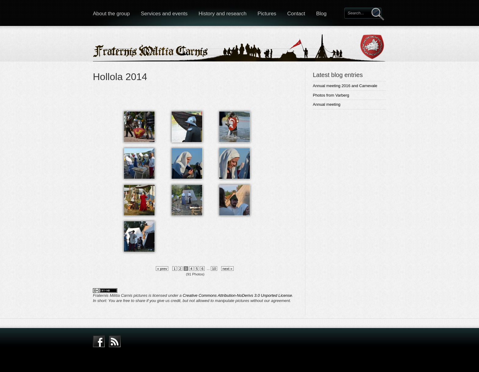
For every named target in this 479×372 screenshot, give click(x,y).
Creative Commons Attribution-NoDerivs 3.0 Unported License (237, 295)
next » (227, 269)
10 (214, 269)
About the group (111, 14)
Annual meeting (326, 104)
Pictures (267, 14)
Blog (321, 14)
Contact (296, 14)
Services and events (164, 14)
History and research (223, 14)
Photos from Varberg (331, 95)
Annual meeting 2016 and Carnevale (345, 85)
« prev (162, 269)
